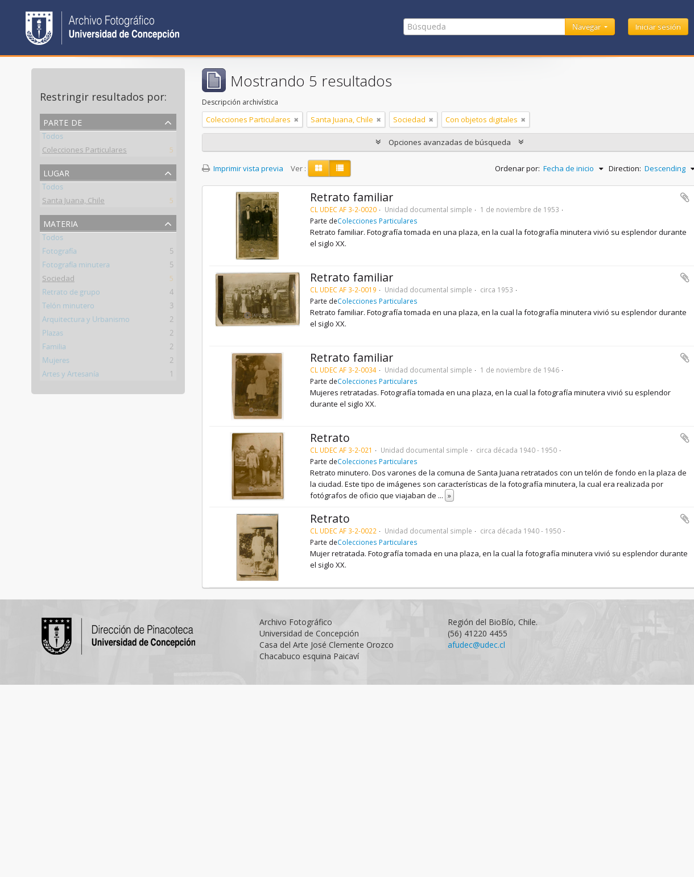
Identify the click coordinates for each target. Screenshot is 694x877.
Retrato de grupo (71, 294)
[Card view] (318, 168)
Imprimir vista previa (242, 168)
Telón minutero (68, 308)
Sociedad (58, 280)
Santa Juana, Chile (73, 202)
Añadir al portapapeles (685, 197)
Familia (54, 349)
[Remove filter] (296, 119)
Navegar (587, 27)
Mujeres (55, 362)
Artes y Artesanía (70, 376)
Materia (60, 222)
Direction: (625, 168)
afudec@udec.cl (476, 644)
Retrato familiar (351, 197)
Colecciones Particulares (84, 152)
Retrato (330, 437)
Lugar (56, 172)
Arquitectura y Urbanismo (86, 321)
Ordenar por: (517, 168)
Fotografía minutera (76, 267)
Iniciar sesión (658, 27)
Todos (52, 138)
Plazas (52, 335)
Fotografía (59, 253)
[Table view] (340, 168)
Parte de (62, 121)
